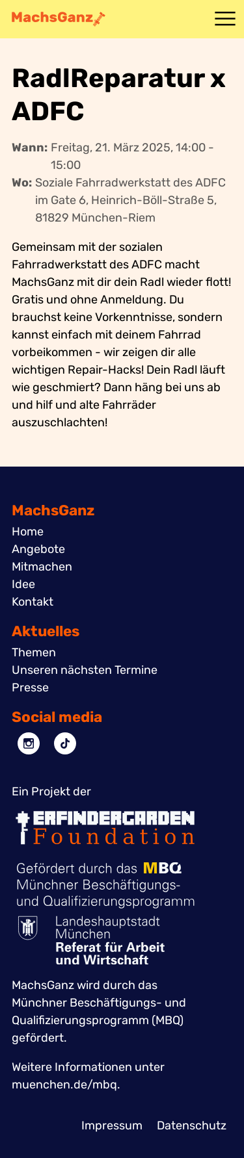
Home (28, 531)
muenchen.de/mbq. (66, 1084)
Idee (23, 584)
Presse (30, 687)
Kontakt (32, 602)
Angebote (38, 549)
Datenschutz (191, 1125)
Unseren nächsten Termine (84, 670)
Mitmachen (42, 567)
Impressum (111, 1125)
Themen (34, 652)
